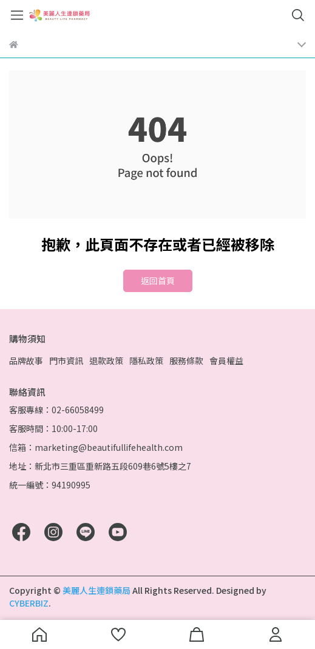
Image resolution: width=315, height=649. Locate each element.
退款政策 (106, 360)
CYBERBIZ (29, 603)
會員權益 (226, 360)
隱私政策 (146, 360)
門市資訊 (66, 360)
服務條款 (186, 360)
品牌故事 (26, 360)
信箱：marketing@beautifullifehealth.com (96, 447)
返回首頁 (158, 281)
